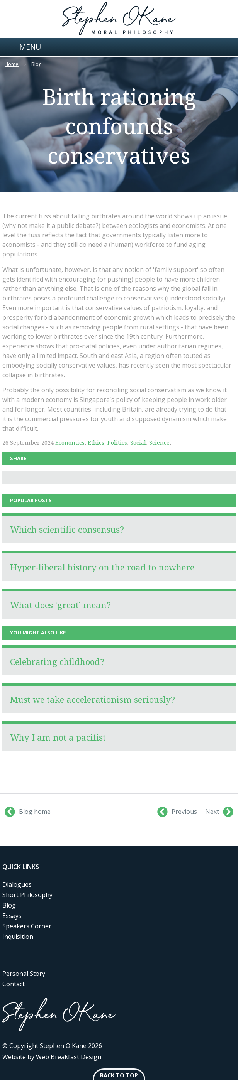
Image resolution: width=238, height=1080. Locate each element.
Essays (12, 915)
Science (159, 442)
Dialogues (17, 884)
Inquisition (17, 936)
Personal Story (23, 973)
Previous (177, 812)
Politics (117, 442)
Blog (9, 905)
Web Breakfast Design (68, 1057)
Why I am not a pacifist (58, 737)
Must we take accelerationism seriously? (92, 699)
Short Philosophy (27, 895)
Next (219, 812)
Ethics (96, 442)
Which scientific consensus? (67, 529)
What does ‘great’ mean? (60, 605)
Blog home (28, 812)
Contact (13, 984)
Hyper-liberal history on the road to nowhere (102, 567)
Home (12, 64)
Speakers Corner (26, 926)
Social (138, 442)
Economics (70, 442)
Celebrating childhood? (57, 662)
